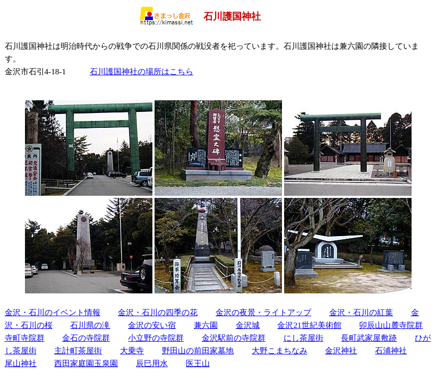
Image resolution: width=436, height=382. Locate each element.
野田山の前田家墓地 (198, 350)
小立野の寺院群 (156, 337)
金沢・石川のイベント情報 (52, 312)
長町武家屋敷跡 (369, 337)
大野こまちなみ (279, 350)
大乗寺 (132, 350)
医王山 (198, 363)
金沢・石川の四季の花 (158, 312)
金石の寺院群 (86, 337)
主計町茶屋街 (78, 350)
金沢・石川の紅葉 (361, 312)
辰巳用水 (152, 363)
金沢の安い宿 (152, 324)
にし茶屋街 (303, 337)
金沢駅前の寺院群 (234, 337)
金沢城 (248, 324)
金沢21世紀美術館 (309, 324)
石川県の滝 (90, 324)
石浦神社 (391, 350)
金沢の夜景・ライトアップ (263, 312)
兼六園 (206, 324)
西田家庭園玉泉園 (86, 363)
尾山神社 (21, 363)
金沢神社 (341, 350)
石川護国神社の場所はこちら (141, 71)
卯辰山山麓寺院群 (391, 324)
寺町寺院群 (25, 337)
